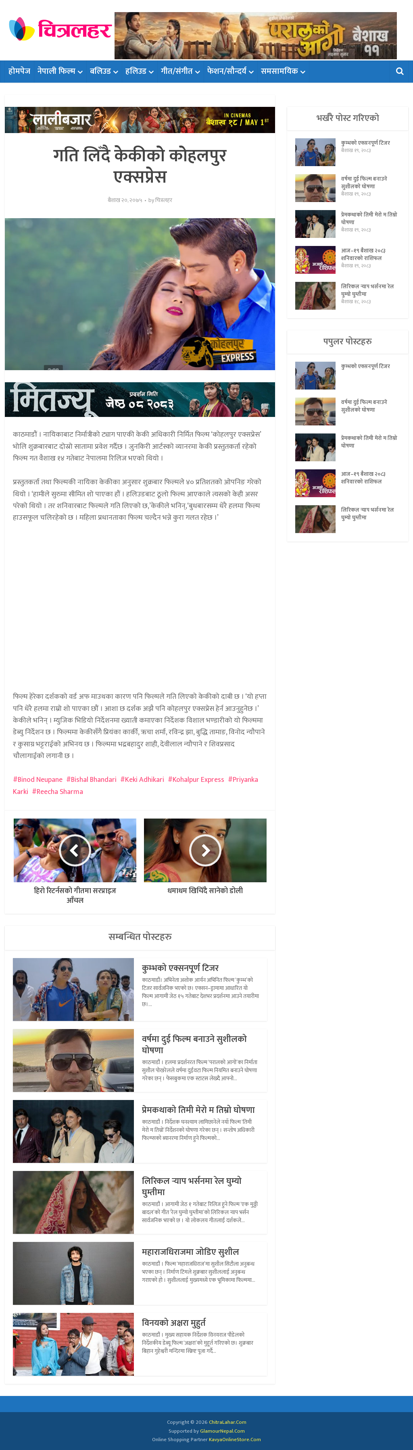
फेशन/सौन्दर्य (226, 71)
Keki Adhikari (144, 780)
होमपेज (19, 71)
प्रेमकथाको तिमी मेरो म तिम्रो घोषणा (199, 1110)
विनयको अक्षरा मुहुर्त (174, 1323)
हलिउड (135, 71)
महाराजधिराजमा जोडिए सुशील (192, 1252)
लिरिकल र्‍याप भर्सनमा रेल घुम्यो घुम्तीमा (193, 1187)
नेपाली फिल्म (56, 71)
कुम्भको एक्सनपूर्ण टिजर (181, 968)
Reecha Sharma (60, 792)
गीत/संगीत (177, 71)
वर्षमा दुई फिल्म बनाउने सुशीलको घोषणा (195, 1045)
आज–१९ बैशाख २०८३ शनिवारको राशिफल (364, 255)
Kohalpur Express (198, 780)
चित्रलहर (163, 200)
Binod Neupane (40, 780)
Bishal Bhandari (94, 780)
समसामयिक (279, 71)
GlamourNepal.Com (222, 1431)
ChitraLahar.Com (227, 1422)
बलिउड (100, 71)
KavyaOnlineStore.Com (235, 1439)
